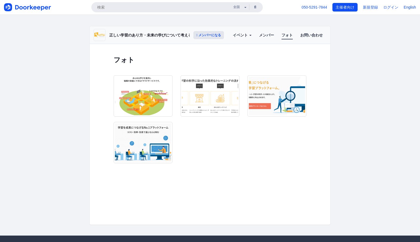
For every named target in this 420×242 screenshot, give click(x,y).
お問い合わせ (311, 35)
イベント (242, 35)
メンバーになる (208, 35)
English (410, 7)
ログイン (390, 7)
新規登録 (370, 7)
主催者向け (345, 7)
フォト (287, 35)
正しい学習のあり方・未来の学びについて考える (150, 35)
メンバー (266, 35)
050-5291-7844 (314, 7)
